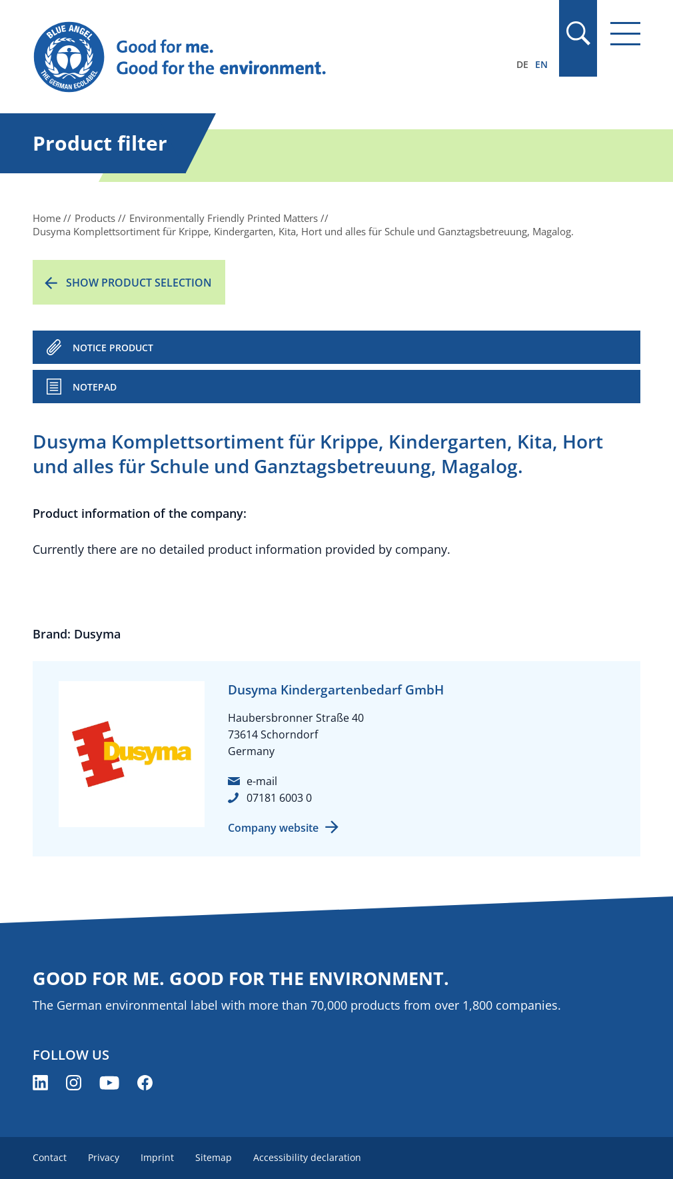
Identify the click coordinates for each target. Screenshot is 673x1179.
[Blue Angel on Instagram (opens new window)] (73, 1082)
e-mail (262, 781)
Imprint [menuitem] (157, 1157)
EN (541, 64)
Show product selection (139, 282)
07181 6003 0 (279, 797)
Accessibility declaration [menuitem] (307, 1157)
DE (522, 64)
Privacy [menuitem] (103, 1157)
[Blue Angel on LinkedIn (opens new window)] (40, 1082)
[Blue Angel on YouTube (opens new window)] (109, 1082)
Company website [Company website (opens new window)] (273, 827)
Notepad (95, 387)
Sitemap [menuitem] (213, 1157)
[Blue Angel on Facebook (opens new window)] (145, 1082)
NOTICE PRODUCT (113, 347)
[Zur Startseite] (245, 57)
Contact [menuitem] (50, 1157)
